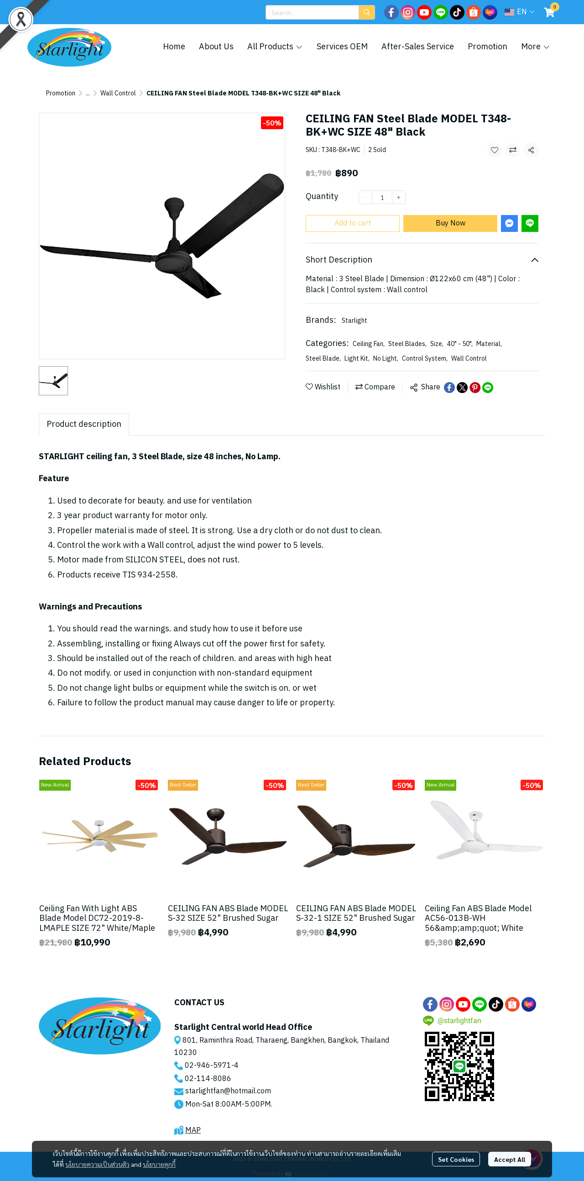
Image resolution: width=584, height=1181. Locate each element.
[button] (320, 12)
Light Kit (357, 358)
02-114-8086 (208, 1079)
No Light (385, 358)
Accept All (509, 1159)
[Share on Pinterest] (474, 387)
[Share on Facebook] (449, 387)
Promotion (60, 93)
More (535, 47)
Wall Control (118, 93)
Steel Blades (407, 344)
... (88, 93)
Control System (425, 358)
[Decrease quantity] (365, 197)
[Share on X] (462, 387)
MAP (193, 1130)
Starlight (354, 320)
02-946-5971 (208, 1066)
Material (489, 344)
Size (436, 344)
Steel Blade (323, 358)
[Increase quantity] (398, 197)
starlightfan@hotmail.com (228, 1091)
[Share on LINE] (487, 387)
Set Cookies (456, 1159)
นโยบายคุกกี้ (159, 1164)
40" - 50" (460, 344)
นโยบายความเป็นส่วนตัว (97, 1164)
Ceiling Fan (369, 344)
